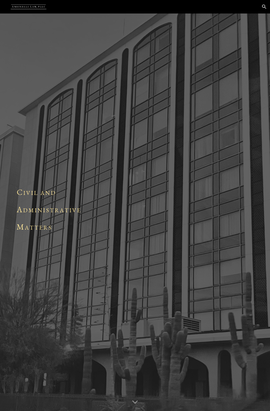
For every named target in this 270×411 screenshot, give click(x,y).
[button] (264, 7)
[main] (135, 212)
